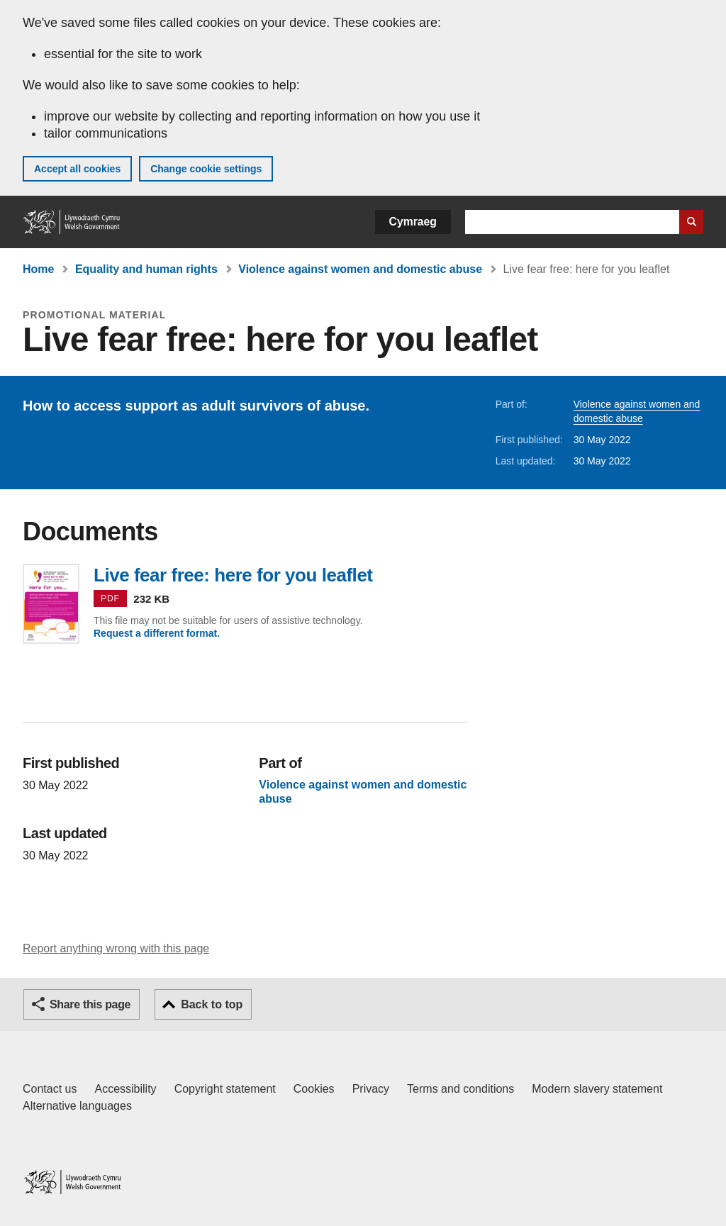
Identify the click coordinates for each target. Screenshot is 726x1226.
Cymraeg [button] (413, 222)
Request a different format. (157, 633)
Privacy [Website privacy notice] (370, 1089)
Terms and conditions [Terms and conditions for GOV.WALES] (460, 1089)
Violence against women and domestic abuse (360, 269)
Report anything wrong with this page (116, 948)
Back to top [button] (211, 1004)
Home (38, 269)
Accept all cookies (77, 168)
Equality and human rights (146, 269)
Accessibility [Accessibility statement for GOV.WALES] (125, 1089)
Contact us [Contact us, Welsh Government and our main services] (50, 1089)
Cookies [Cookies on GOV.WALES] (314, 1089)
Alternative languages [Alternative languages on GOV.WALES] (77, 1106)
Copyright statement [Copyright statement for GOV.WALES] (225, 1089)
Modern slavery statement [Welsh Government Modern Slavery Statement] (597, 1089)
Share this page (90, 1004)
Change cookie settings (206, 168)
